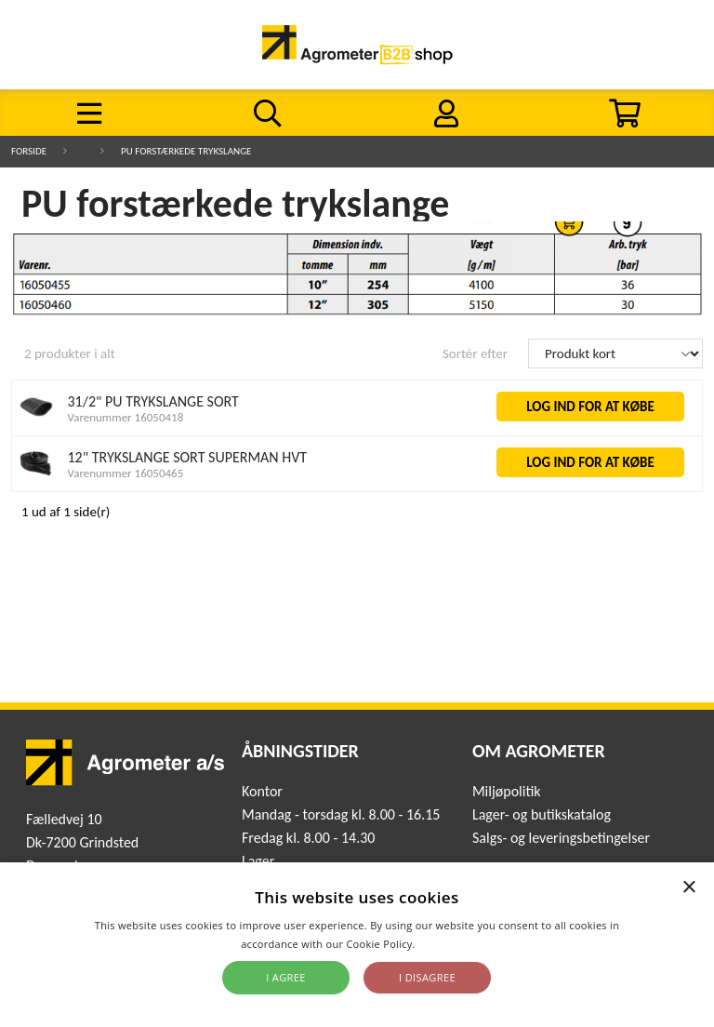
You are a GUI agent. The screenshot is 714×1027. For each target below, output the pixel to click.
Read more (445, 944)
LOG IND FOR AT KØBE (590, 406)
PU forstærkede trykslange (186, 151)
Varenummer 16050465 (126, 473)
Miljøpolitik (506, 791)
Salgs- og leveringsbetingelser (561, 838)
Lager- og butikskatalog (541, 814)
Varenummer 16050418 (126, 417)
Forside (28, 151)
